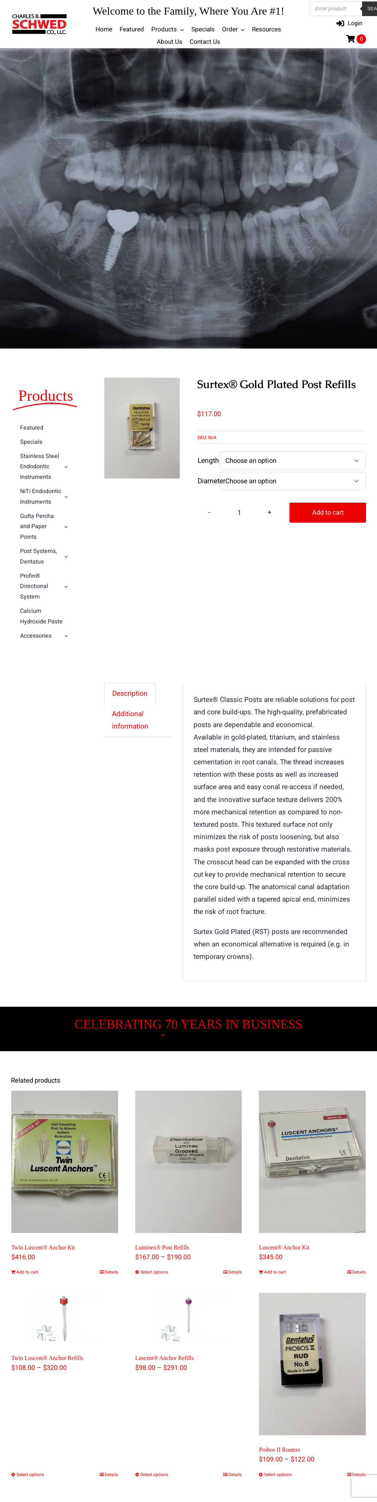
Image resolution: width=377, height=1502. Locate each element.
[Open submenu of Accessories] (67, 636)
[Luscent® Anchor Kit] (312, 1162)
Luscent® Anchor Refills (164, 1358)
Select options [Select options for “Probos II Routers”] (278, 1474)
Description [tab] (130, 693)
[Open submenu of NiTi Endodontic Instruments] (67, 496)
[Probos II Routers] (312, 1364)
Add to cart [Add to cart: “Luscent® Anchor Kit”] (275, 1272)
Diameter (211, 481)
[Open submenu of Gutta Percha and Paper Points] (67, 526)
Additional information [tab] (130, 720)
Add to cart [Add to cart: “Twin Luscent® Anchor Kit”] (27, 1272)
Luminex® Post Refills (162, 1247)
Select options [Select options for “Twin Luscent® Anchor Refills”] (30, 1474)
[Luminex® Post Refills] (188, 1162)
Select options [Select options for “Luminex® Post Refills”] (154, 1272)
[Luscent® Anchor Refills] (188, 1318)
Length (208, 461)
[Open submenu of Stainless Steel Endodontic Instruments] (67, 466)
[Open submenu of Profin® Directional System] (67, 586)
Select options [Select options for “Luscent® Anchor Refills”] (154, 1474)
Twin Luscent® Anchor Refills (47, 1358)
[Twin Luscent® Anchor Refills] (64, 1318)
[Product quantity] (239, 513)
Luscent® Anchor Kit (284, 1247)
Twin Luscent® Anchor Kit (43, 1247)
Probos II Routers (279, 1450)
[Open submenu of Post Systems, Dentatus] (67, 556)
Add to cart (328, 513)
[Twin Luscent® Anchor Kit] (64, 1162)
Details (111, 1272)
